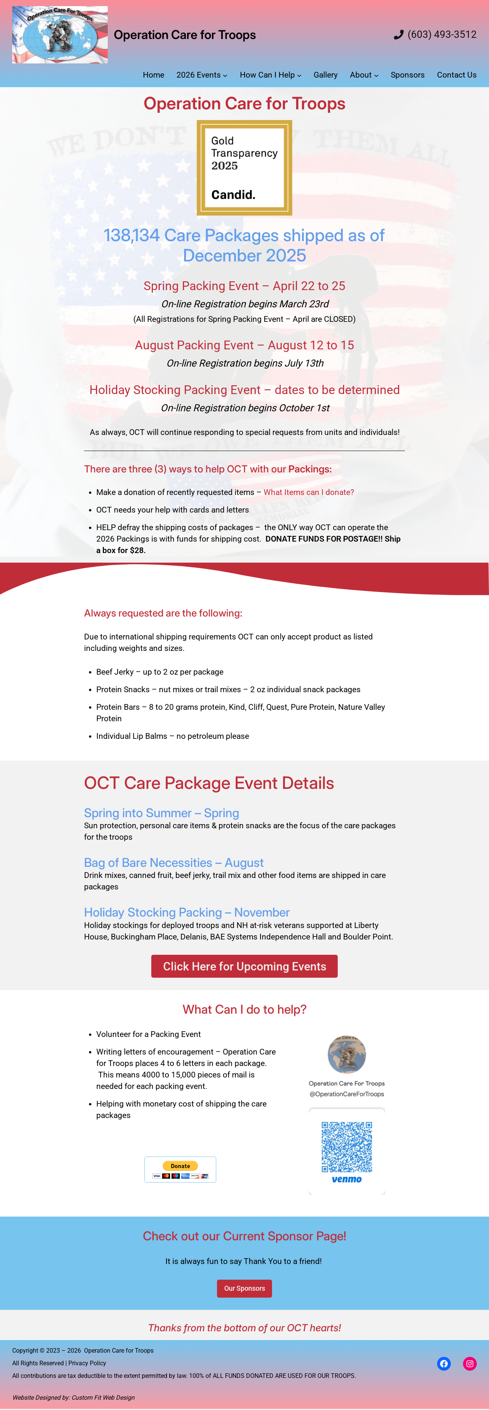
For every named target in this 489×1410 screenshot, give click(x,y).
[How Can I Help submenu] (299, 75)
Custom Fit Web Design (102, 1399)
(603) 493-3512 (442, 35)
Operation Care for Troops (185, 34)
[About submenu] (376, 75)
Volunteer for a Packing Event (149, 1035)
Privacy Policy (87, 1364)
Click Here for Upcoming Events (244, 966)
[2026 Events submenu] (225, 75)
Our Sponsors (244, 1289)
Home (153, 75)
